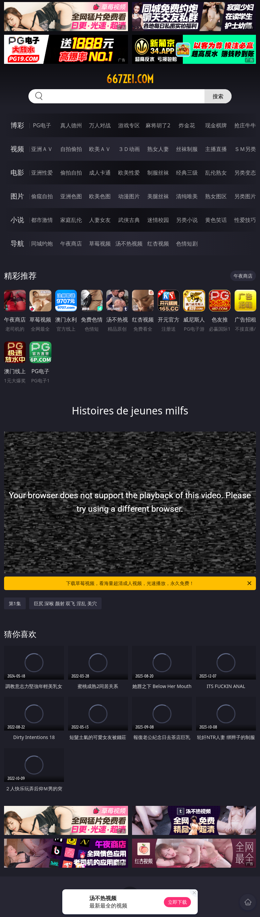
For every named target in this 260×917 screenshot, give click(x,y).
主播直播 (216, 149)
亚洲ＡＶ (42, 149)
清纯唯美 (187, 196)
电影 (17, 172)
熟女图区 (216, 196)
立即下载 (177, 902)
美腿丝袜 (158, 196)
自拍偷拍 (71, 149)
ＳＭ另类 (245, 149)
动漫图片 (129, 196)
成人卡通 (100, 172)
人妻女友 (100, 220)
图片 (17, 196)
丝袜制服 (187, 149)
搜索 (218, 96)
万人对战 (100, 125)
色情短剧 (187, 243)
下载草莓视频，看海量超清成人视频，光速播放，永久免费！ (159, 583)
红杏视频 (158, 243)
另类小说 (187, 220)
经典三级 (187, 172)
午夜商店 (71, 243)
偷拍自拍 (71, 172)
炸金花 (187, 125)
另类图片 (245, 196)
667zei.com (130, 79)
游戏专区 (129, 125)
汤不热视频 (129, 243)
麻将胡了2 (158, 125)
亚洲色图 (71, 196)
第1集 (15, 603)
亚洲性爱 (42, 172)
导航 (17, 243)
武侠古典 (129, 220)
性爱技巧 (245, 220)
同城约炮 (42, 243)
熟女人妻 (158, 149)
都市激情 (42, 220)
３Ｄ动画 (129, 149)
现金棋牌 (216, 125)
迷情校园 (158, 220)
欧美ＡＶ (100, 149)
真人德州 (71, 125)
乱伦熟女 (216, 172)
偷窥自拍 (42, 196)
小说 (17, 219)
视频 (17, 148)
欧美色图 (100, 196)
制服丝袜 (158, 172)
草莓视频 (100, 243)
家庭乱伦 (71, 220)
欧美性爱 (129, 172)
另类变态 (245, 172)
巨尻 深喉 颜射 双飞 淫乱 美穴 (65, 603)
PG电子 (42, 125)
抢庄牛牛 (245, 125)
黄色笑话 (216, 220)
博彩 (17, 125)
